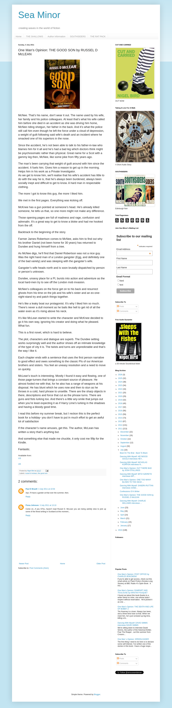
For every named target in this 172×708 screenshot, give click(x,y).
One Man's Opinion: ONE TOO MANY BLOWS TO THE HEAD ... (135, 481)
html (122, 281)
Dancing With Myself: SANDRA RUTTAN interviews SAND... (136, 487)
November (124, 435)
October (123, 439)
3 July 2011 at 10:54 (46, 489)
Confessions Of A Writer (129, 491)
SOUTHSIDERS (78, 36)
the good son (42, 473)
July (122, 450)
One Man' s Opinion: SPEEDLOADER (133, 639)
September (125, 443)
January (123, 526)
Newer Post (24, 564)
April (122, 515)
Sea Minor (39, 15)
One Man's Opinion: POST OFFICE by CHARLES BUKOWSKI (133, 575)
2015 (120, 414)
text (121, 285)
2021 (120, 393)
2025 (120, 378)
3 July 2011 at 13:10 (48, 505)
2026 (120, 375)
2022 (120, 389)
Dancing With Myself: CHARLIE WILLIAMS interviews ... (133, 502)
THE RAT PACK (98, 36)
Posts (120, 306)
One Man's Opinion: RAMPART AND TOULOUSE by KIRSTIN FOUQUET (132, 591)
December (124, 432)
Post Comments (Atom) (39, 568)
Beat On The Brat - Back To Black (133, 453)
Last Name (122, 267)
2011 (120, 429)
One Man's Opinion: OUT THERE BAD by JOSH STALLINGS (136, 469)
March (123, 518)
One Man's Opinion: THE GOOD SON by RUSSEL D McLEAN (137, 496)
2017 (120, 407)
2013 (120, 421)
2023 (120, 385)
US (19, 458)
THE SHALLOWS (34, 36)
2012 (120, 425)
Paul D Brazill (31, 489)
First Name (122, 258)
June (122, 508)
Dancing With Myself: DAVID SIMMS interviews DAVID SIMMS (132, 624)
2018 (120, 403)
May (122, 511)
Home (18, 36)
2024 (120, 382)
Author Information (56, 36)
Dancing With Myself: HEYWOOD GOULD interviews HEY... (133, 457)
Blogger (97, 694)
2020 (120, 396)
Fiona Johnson (32, 505)
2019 (120, 400)
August (123, 446)
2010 (120, 530)
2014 (120, 418)
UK (19, 464)
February (124, 522)
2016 (120, 411)
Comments (122, 311)
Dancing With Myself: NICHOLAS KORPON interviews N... (133, 463)
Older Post (100, 564)
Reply (28, 497)
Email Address (134, 249)
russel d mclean (31, 473)
